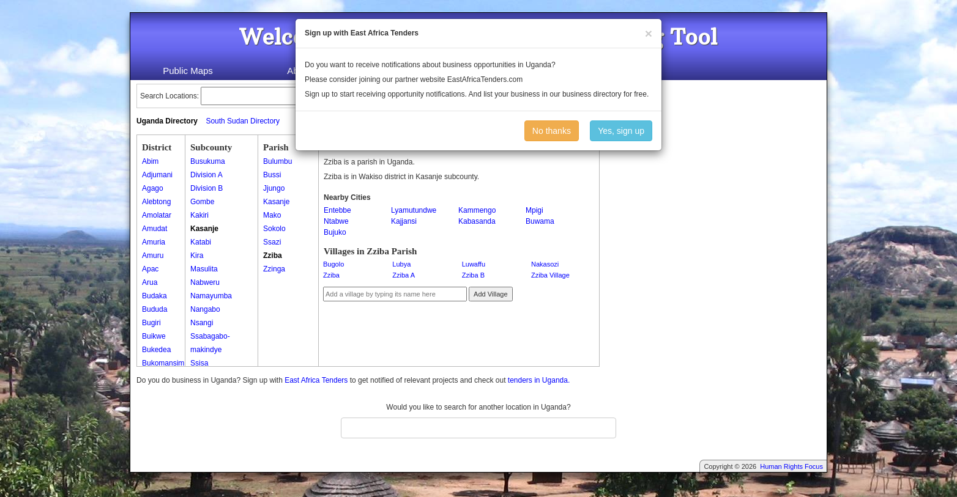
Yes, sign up (621, 131)
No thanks (551, 131)
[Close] (648, 33)
